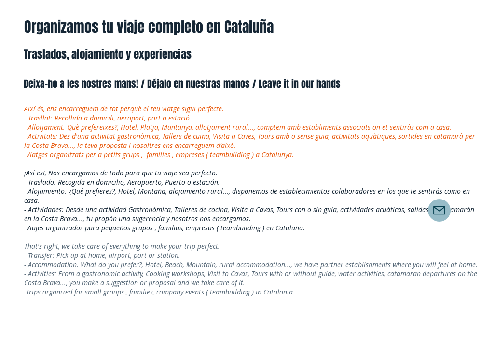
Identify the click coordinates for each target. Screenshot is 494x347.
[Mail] (439, 210)
